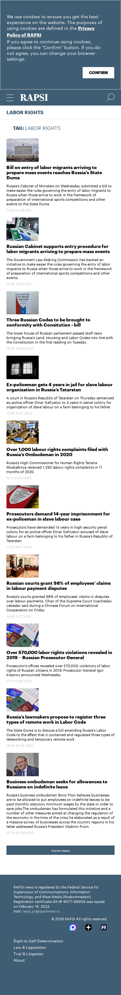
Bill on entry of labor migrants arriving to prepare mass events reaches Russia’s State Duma (54, 173)
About (19, 960)
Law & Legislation (30, 947)
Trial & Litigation (28, 953)
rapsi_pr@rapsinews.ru (41, 911)
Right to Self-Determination (38, 940)
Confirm (98, 73)
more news (60, 850)
